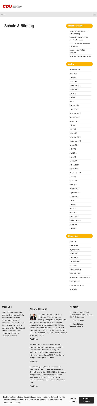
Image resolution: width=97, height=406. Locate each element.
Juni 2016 (73, 228)
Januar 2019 (74, 169)
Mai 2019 (73, 157)
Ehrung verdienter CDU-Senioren (78, 51)
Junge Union (74, 258)
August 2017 (74, 197)
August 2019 (74, 145)
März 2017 (73, 213)
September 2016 (75, 220)
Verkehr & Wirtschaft (77, 285)
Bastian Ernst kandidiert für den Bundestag (79, 32)
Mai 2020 (73, 129)
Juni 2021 (73, 97)
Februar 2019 (74, 165)
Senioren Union (75, 273)
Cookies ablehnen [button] (73, 400)
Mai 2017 (73, 209)
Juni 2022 (73, 78)
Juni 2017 (73, 205)
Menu (3, 15)
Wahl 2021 (73, 289)
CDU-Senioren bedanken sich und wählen (80, 45)
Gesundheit (74, 254)
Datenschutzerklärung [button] (11, 403)
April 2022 (73, 82)
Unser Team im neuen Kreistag (80, 56)
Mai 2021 (73, 101)
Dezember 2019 (75, 137)
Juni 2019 (73, 153)
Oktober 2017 (74, 189)
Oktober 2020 (74, 117)
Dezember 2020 (75, 113)
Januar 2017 (74, 217)
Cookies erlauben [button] (86, 400)
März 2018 (73, 185)
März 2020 (73, 133)
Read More (34, 339)
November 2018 (75, 173)
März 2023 (73, 74)
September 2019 (75, 141)
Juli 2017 (73, 201)
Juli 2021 (73, 93)
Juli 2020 (73, 125)
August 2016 (74, 224)
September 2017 (75, 193)
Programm (73, 265)
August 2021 (74, 90)
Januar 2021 (74, 109)
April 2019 (73, 161)
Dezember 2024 (75, 70)
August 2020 (74, 121)
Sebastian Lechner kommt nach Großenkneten (79, 39)
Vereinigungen (74, 281)
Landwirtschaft (75, 261)
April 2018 (73, 181)
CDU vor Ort (74, 246)
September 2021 (75, 86)
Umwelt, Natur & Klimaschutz (80, 277)
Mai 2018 (73, 177)
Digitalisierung (74, 250)
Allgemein (73, 242)
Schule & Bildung (75, 269)
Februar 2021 (74, 105)
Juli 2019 (73, 149)
